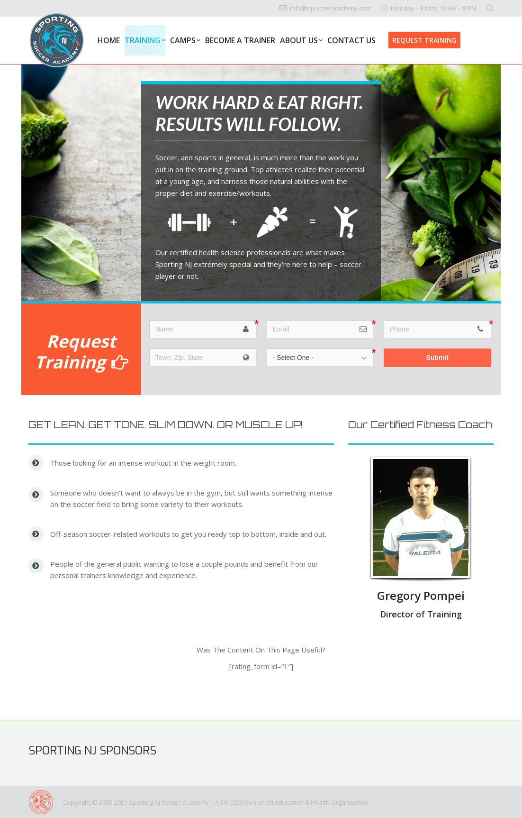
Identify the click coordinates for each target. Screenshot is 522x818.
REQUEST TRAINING (424, 40)
